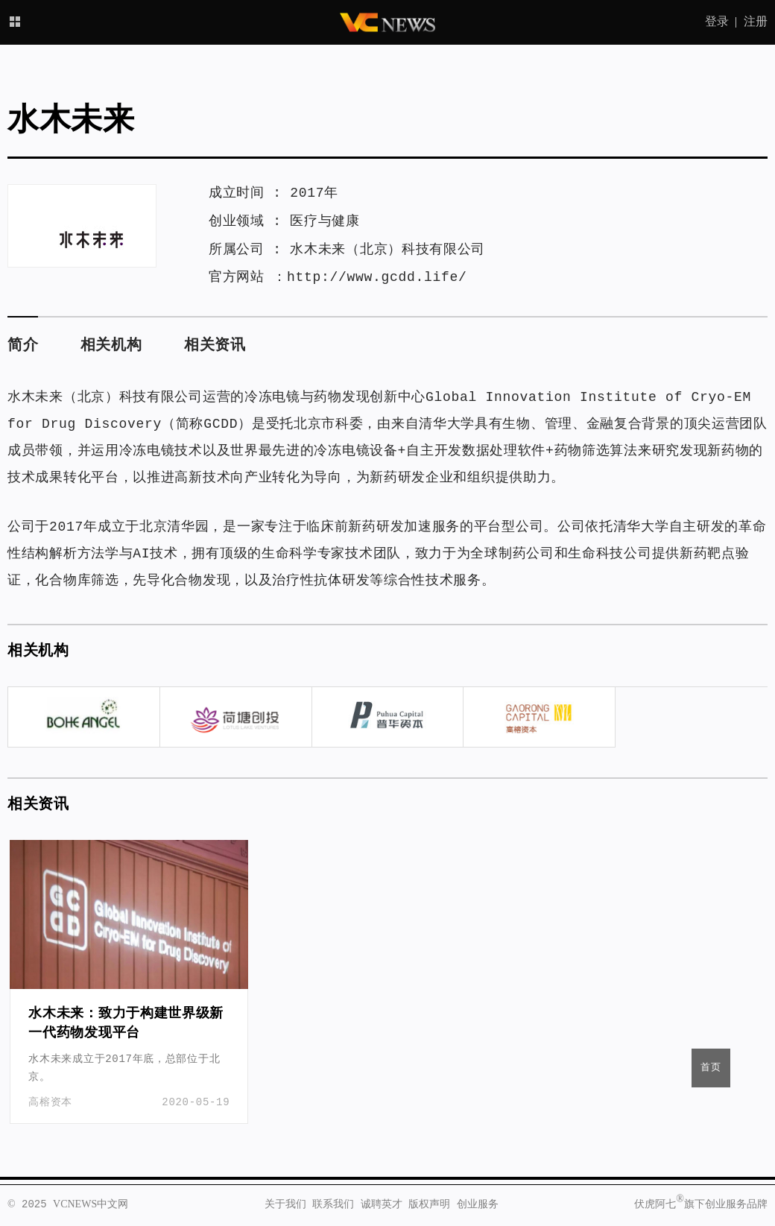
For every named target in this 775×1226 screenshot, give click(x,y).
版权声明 (429, 1204)
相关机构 (111, 345)
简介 (22, 345)
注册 (756, 22)
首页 (710, 1067)
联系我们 (333, 1204)
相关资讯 (215, 345)
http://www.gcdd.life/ (377, 277)
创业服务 (478, 1204)
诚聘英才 (381, 1204)
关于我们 (285, 1204)
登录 (717, 22)
